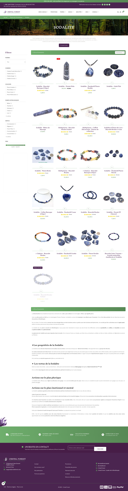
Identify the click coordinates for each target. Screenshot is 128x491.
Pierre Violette (11, 87)
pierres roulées (37, 329)
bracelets (117, 328)
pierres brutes (47, 329)
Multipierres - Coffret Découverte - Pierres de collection (90, 129)
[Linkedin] (107, 4)
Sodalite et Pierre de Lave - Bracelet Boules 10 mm (113, 128)
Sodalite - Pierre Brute (43, 170)
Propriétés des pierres (71, 467)
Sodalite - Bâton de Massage (43, 128)
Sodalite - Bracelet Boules (90, 211)
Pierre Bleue (11, 89)
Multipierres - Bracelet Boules (66, 171)
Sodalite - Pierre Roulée (90, 253)
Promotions (68, 464)
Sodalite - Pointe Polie (66, 86)
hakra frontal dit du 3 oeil (95, 366)
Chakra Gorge (11, 76)
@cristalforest (101, 465)
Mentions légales (11, 487)
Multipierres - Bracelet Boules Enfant (66, 128)
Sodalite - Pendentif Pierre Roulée (90, 87)
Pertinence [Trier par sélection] (120, 52)
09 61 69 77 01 (10, 467)
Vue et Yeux (11, 129)
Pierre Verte (11, 92)
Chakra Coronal (12, 78)
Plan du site (20, 487)
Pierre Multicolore (12, 94)
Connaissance (11, 124)
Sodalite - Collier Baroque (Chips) (43, 212)
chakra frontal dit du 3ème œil (39, 394)
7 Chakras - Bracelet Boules (43, 254)
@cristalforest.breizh (103, 463)
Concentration (11, 133)
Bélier (9, 103)
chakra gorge (78, 366)
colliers (110, 328)
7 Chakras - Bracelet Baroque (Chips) (90, 171)
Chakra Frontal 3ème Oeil (14, 71)
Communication (12, 131)
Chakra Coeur (11, 73)
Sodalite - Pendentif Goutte (66, 253)
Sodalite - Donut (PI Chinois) (114, 212)
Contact (36, 464)
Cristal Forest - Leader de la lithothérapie (108, 470)
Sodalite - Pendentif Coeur (66, 211)
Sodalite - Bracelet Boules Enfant (43, 295)
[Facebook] (102, 4)
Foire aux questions (39, 473)
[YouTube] (109, 4)
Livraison (67, 473)
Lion (9, 113)
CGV (5, 487)
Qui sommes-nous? (39, 467)
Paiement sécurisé (70, 470)
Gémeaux (10, 108)
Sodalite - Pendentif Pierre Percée (113, 171)
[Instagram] (105, 4)
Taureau (10, 106)
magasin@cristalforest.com (13, 469)
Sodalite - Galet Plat (114, 86)
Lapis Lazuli (121, 322)
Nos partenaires (38, 470)
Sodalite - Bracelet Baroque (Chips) (42, 87)
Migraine (10, 126)
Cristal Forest (101, 468)
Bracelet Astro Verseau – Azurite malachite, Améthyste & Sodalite (114, 255)
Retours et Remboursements (72, 477)
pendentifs (103, 328)
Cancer (9, 110)
